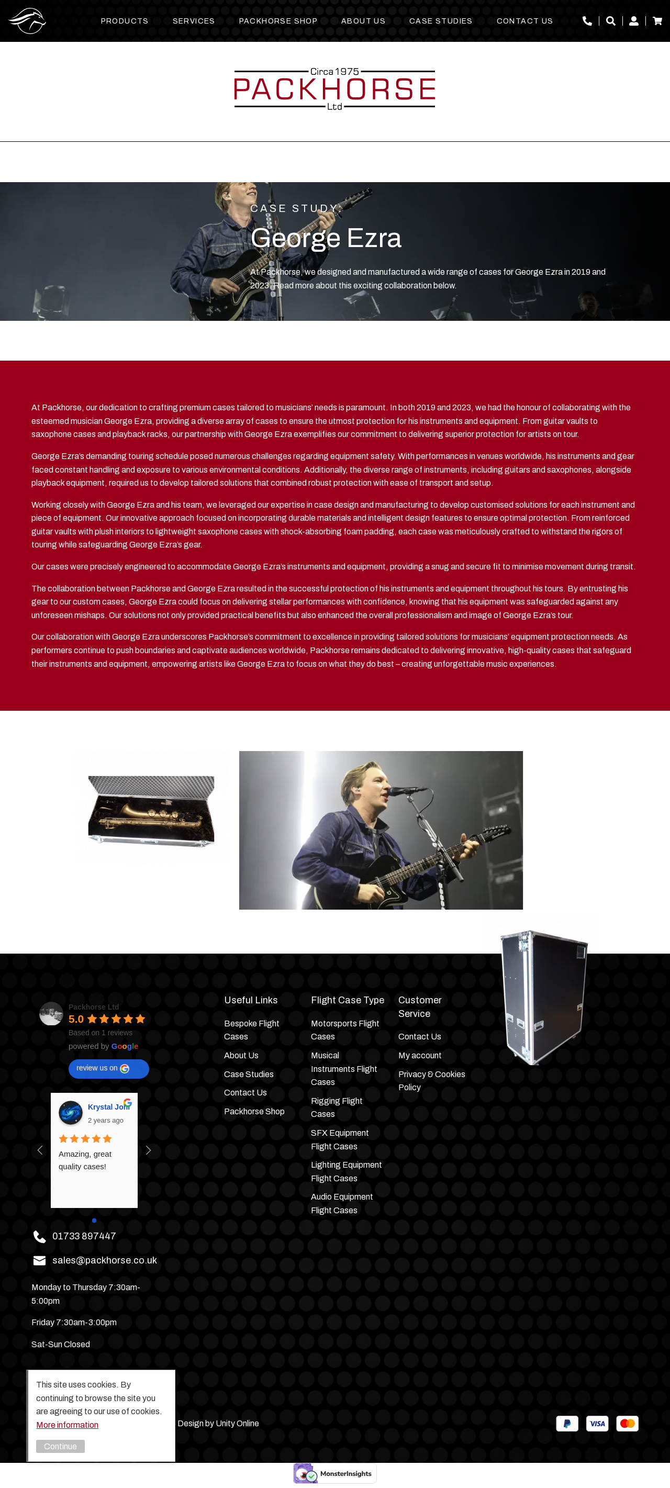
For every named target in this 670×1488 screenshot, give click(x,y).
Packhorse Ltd (27, 21)
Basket (657, 21)
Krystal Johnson (109, 1107)
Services (194, 21)
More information (67, 1424)
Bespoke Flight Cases (252, 1030)
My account (634, 21)
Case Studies (441, 21)
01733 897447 (587, 21)
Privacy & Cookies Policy (431, 1081)
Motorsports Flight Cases (345, 1030)
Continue (60, 1446)
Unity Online (237, 1423)
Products (125, 21)
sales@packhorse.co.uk (104, 1260)
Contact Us (525, 21)
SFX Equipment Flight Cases (340, 1139)
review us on (102, 1068)
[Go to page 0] (94, 1220)
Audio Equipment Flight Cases (342, 1203)
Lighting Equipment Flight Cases (346, 1171)
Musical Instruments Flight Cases (344, 1069)
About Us (363, 21)
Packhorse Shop (278, 21)
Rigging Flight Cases (337, 1108)
